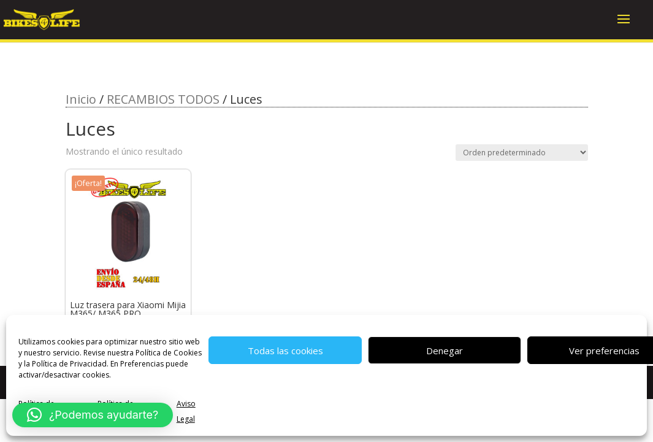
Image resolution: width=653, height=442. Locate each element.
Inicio (81, 99)
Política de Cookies (169, 352)
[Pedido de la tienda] (522, 152)
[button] (92, 415)
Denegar (444, 350)
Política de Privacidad (69, 364)
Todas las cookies (285, 350)
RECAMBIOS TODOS (163, 99)
